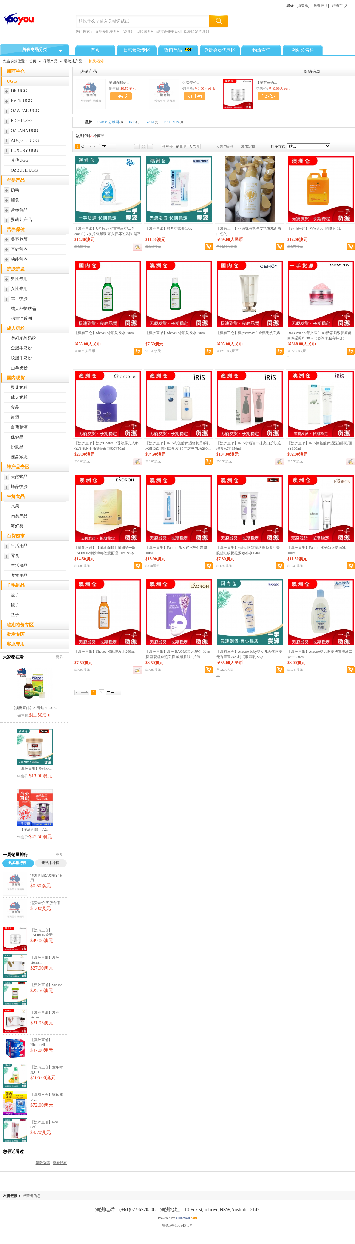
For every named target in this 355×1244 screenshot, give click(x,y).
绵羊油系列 (21, 318)
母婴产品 (50, 61)
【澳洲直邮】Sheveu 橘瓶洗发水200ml (104, 651)
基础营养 (19, 249)
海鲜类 (17, 526)
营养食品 (19, 210)
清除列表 (43, 1163)
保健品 (17, 437)
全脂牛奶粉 (21, 348)
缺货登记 (137, 247)
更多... (61, 657)
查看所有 (60, 1163)
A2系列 (128, 32)
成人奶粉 (19, 397)
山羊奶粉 (19, 368)
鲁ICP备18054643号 (177, 1225)
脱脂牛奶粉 (21, 358)
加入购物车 (121, 96)
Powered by (177, 1218)
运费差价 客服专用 (45, 903)
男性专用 (19, 279)
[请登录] (303, 5)
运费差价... (190, 82)
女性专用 (19, 288)
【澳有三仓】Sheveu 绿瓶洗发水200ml (104, 333)
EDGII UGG (21, 120)
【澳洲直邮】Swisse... (34, 769)
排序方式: (278, 146)
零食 (15, 555)
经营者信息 (32, 1196)
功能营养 (19, 259)
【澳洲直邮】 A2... (35, 829)
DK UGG (19, 91)
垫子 (15, 615)
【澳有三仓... (266, 82)
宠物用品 (19, 575)
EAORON (173, 122)
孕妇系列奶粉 (23, 338)
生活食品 (19, 565)
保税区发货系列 (196, 32)
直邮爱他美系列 (107, 32)
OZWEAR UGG (25, 110)
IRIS (134, 122)
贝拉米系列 (145, 32)
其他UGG (19, 160)
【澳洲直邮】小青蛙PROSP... (34, 708)
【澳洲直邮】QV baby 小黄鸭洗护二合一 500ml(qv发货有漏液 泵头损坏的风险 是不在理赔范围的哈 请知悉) (107, 233)
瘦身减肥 (19, 457)
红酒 (15, 417)
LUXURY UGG (24, 150)
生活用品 (19, 545)
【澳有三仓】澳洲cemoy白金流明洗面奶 (248, 333)
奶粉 (15, 190)
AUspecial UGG (25, 140)
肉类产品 (19, 516)
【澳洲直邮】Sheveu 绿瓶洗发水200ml (175, 333)
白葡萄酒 (19, 427)
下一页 (108, 146)
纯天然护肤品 (23, 308)
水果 (15, 506)
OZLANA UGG (24, 130)
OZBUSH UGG (24, 170)
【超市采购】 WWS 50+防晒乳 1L (314, 228)
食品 (15, 407)
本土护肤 (19, 298)
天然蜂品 (19, 476)
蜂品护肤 (19, 486)
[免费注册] (320, 5)
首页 (32, 61)
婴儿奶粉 (19, 387)
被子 (15, 595)
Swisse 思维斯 (110, 122)
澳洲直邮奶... (119, 82)
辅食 (15, 200)
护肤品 (17, 447)
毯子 (15, 605)
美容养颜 (19, 239)
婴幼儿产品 (73, 61)
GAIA (151, 122)
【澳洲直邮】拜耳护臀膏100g (168, 228)
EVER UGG (21, 100)
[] (342, 5)
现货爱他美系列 (169, 32)
